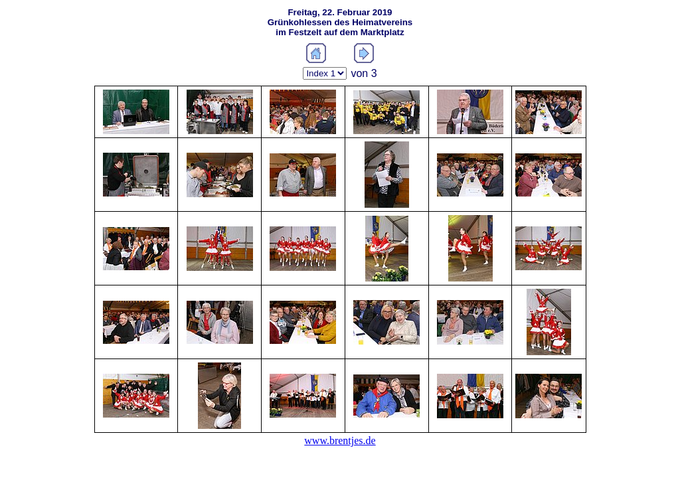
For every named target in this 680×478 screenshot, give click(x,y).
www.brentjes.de (339, 440)
